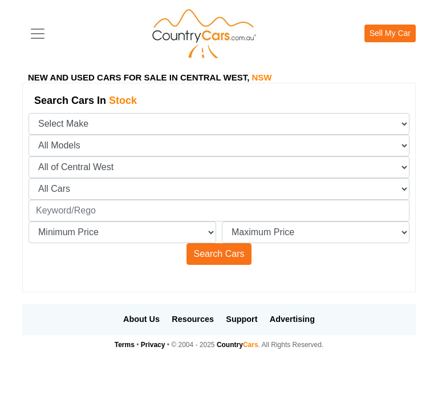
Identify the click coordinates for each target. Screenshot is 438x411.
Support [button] (241, 319)
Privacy (153, 345)
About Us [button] (141, 319)
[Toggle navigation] (37, 34)
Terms (125, 345)
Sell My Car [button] (390, 33)
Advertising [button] (292, 319)
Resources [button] (193, 319)
